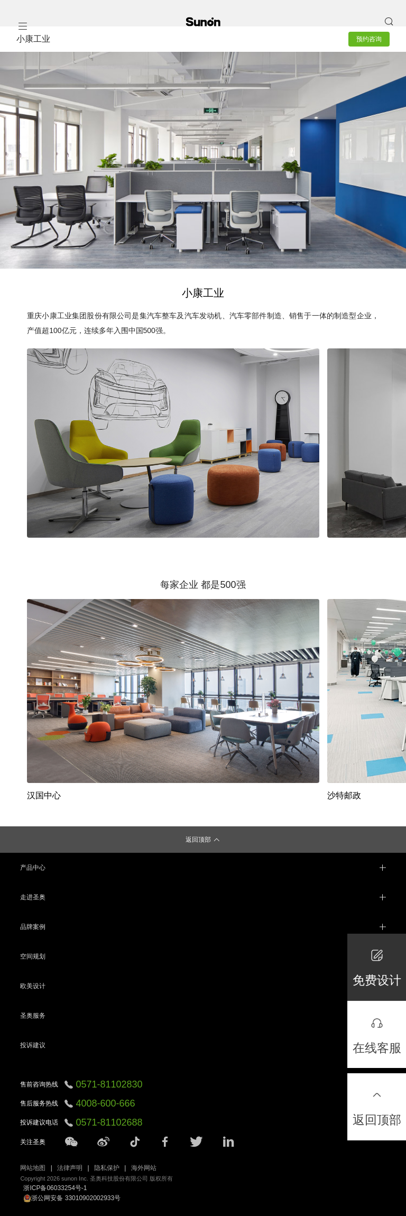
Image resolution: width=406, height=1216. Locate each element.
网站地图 (32, 1168)
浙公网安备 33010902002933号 (72, 1198)
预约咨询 (369, 39)
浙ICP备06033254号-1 (55, 1188)
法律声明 (69, 1168)
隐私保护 (106, 1168)
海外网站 (143, 1168)
